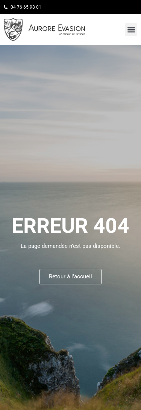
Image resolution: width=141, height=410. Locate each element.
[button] (131, 29)
